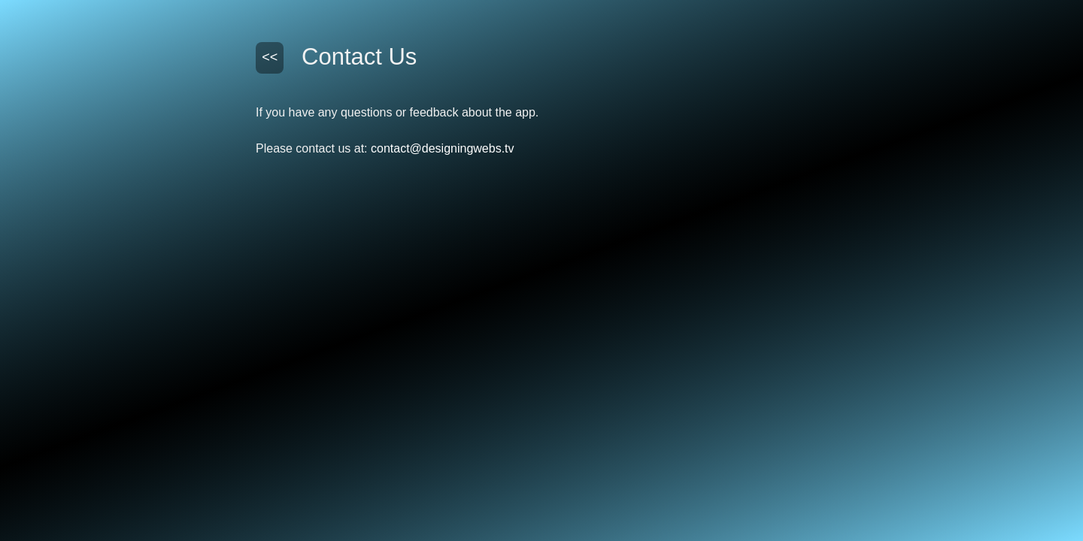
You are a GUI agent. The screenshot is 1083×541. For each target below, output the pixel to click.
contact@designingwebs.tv (442, 148)
